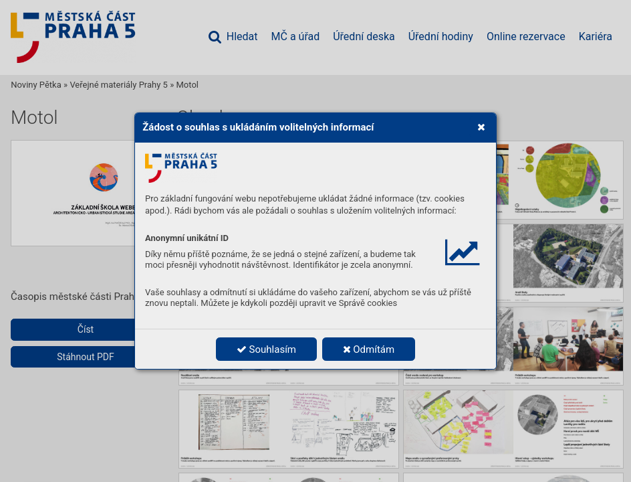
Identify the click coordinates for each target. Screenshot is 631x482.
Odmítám (369, 349)
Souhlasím (266, 349)
